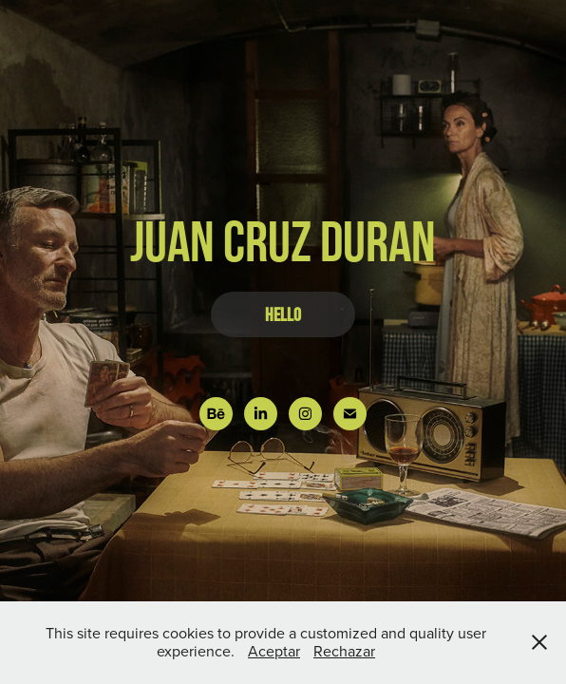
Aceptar (274, 650)
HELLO (283, 314)
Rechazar (344, 650)
